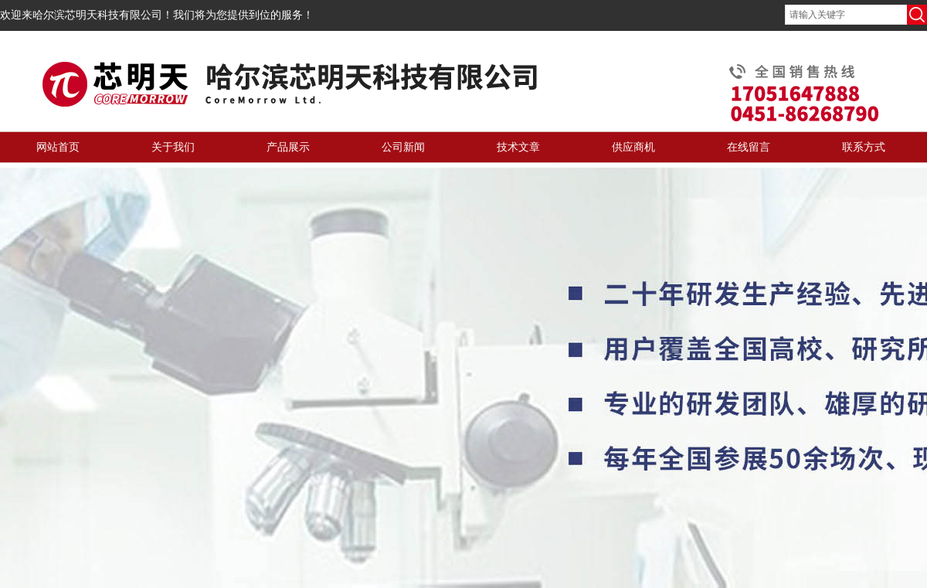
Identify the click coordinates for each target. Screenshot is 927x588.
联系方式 (863, 147)
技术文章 (518, 147)
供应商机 (633, 147)
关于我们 (173, 147)
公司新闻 (403, 147)
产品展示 (288, 147)
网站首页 (58, 147)
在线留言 (748, 147)
